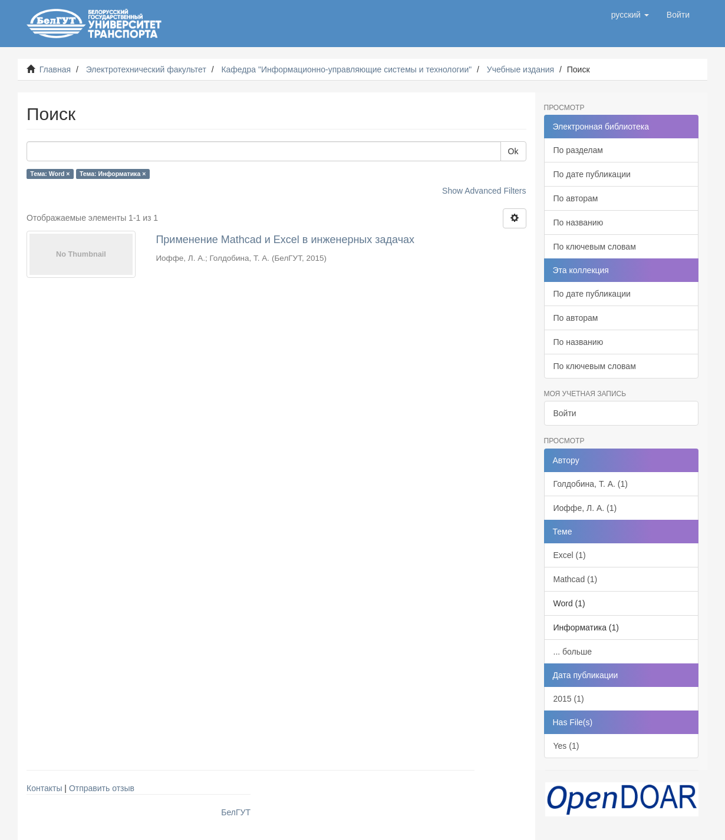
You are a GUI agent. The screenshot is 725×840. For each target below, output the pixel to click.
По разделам (578, 150)
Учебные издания (520, 69)
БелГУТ (236, 812)
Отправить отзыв (101, 788)
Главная (55, 69)
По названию (578, 222)
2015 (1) (568, 698)
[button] (630, 14)
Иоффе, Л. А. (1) (585, 508)
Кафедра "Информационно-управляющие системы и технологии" (346, 69)
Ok (513, 151)
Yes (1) (566, 746)
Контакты (44, 788)
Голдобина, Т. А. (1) (590, 484)
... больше (572, 651)
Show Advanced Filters (484, 190)
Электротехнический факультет (146, 69)
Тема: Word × (50, 173)
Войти (564, 413)
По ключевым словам (594, 246)
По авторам (575, 198)
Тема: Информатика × (113, 173)
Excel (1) (569, 555)
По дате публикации (592, 174)
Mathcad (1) (575, 579)
